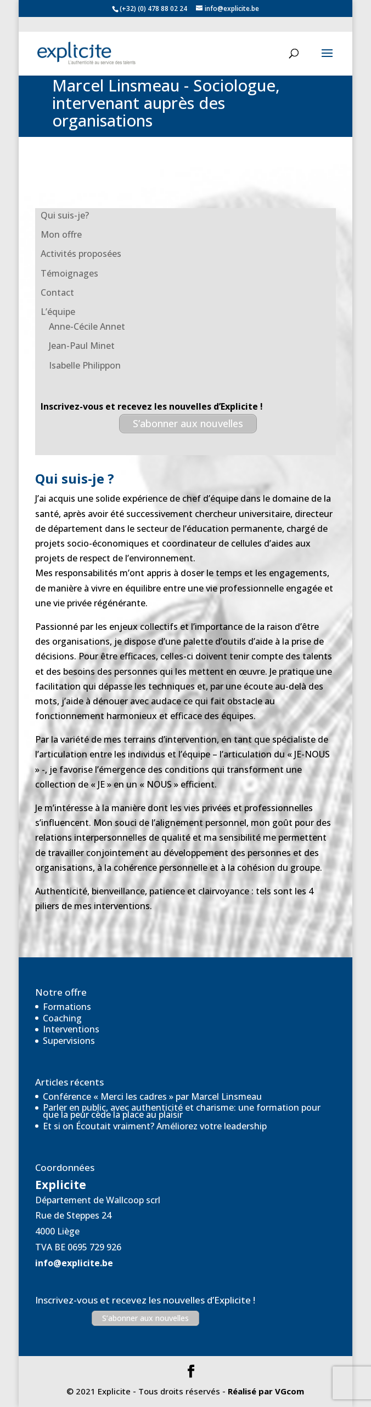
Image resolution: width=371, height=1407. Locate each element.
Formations (67, 1007)
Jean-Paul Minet (82, 346)
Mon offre (61, 234)
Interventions (71, 1029)
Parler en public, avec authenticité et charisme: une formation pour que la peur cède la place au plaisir (182, 1111)
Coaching (62, 1018)
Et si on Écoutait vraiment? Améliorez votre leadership (155, 1126)
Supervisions (69, 1041)
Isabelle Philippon (85, 365)
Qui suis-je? (65, 215)
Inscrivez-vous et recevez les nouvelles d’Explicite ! (145, 1300)
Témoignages (69, 273)
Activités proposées (81, 254)
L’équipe (58, 312)
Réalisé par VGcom (266, 1391)
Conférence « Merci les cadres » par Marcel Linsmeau (152, 1096)
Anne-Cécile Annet (87, 326)
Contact (57, 292)
